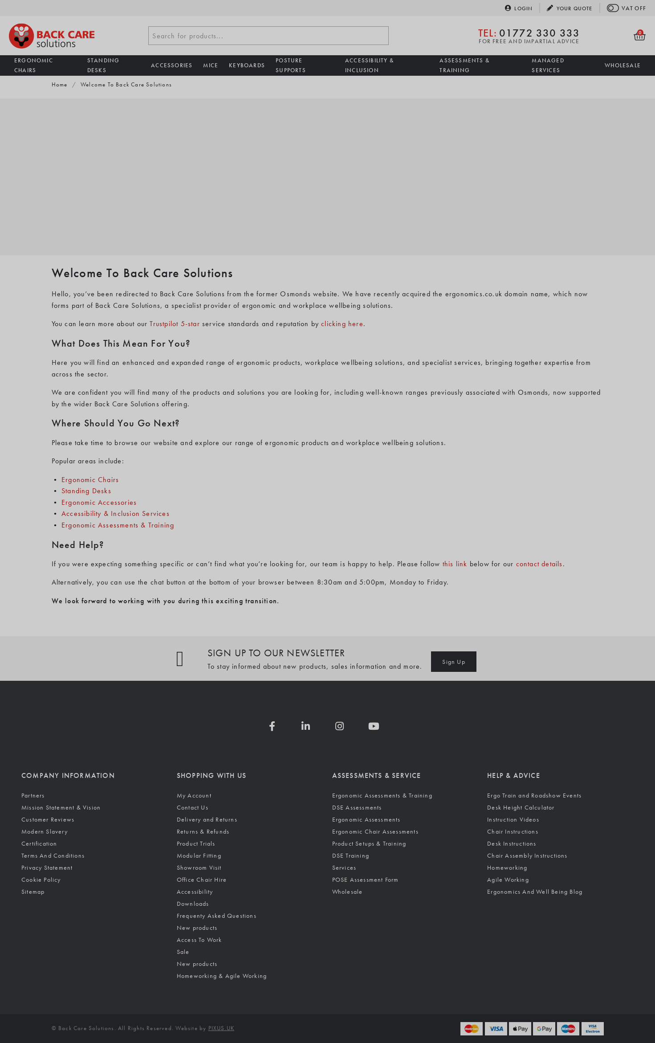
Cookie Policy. (47, 984)
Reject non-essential (121, 1010)
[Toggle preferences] (192, 1011)
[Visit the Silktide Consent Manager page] (249, 1011)
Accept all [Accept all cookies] (46, 1010)
